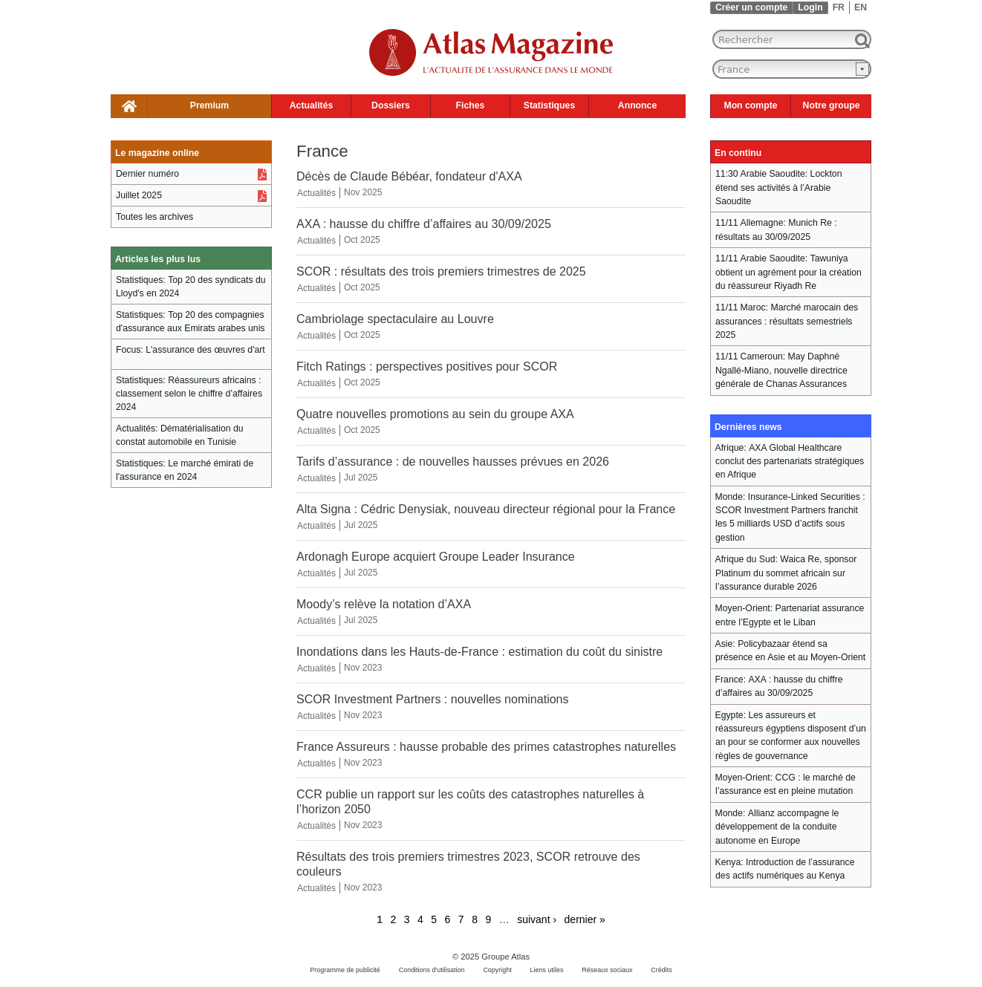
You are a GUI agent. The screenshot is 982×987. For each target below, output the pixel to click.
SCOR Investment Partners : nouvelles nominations (432, 699)
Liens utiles (547, 970)
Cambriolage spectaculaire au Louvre (395, 318)
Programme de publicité (345, 970)
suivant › (536, 919)
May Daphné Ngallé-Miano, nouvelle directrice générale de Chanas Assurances (781, 370)
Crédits (661, 970)
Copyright (497, 970)
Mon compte (750, 105)
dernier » (585, 919)
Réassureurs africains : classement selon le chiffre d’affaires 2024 (189, 393)
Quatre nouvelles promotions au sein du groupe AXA (435, 413)
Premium (209, 105)
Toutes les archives (154, 217)
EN (860, 7)
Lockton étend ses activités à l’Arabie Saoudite (778, 187)
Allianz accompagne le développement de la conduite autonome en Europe (777, 827)
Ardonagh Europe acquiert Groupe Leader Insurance (435, 556)
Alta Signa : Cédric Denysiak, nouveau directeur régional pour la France (485, 508)
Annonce (637, 105)
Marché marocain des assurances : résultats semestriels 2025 (786, 321)
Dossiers (390, 105)
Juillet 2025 (139, 195)
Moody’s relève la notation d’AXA (383, 603)
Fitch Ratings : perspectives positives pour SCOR (426, 366)
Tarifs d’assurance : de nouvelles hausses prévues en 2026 (452, 461)
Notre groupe (831, 105)
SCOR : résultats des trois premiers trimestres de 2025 (441, 271)
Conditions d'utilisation (432, 970)
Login (810, 7)
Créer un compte (751, 7)
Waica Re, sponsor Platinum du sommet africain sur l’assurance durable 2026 (785, 573)
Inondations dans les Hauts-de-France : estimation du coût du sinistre (479, 651)
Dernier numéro (147, 174)
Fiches (470, 105)
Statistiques (549, 105)
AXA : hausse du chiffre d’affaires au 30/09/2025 (423, 223)
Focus (128, 350)
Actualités (312, 105)
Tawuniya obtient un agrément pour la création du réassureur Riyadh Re (788, 272)
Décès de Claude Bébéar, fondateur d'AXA (409, 176)
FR (839, 7)
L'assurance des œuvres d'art (205, 350)
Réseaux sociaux (607, 970)
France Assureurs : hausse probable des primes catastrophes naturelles (486, 746)
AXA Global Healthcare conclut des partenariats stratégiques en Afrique (789, 462)
